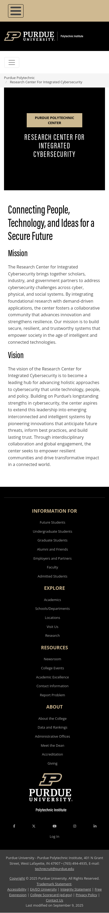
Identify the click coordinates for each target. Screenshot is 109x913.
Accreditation (52, 754)
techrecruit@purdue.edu (54, 868)
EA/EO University (43, 889)
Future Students (52, 522)
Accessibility (16, 889)
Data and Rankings (52, 727)
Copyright (17, 878)
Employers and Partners (52, 558)
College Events (52, 668)
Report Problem (52, 695)
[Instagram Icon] (74, 826)
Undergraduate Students (52, 531)
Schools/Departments (52, 608)
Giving (52, 763)
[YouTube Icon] (54, 826)
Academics (52, 599)
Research (52, 635)
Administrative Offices (52, 736)
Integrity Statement (75, 889)
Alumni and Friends (52, 549)
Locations (52, 617)
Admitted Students (52, 576)
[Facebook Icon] (14, 826)
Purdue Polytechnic (19, 77)
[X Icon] (34, 826)
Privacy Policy (86, 894)
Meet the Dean (52, 745)
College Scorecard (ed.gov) (51, 894)
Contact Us (54, 900)
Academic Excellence (52, 677)
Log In (54, 836)
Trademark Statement (54, 884)
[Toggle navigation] (11, 62)
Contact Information (52, 685)
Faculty (52, 567)
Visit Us (53, 626)
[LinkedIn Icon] (95, 826)
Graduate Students (52, 540)
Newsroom (52, 659)
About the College (52, 718)
